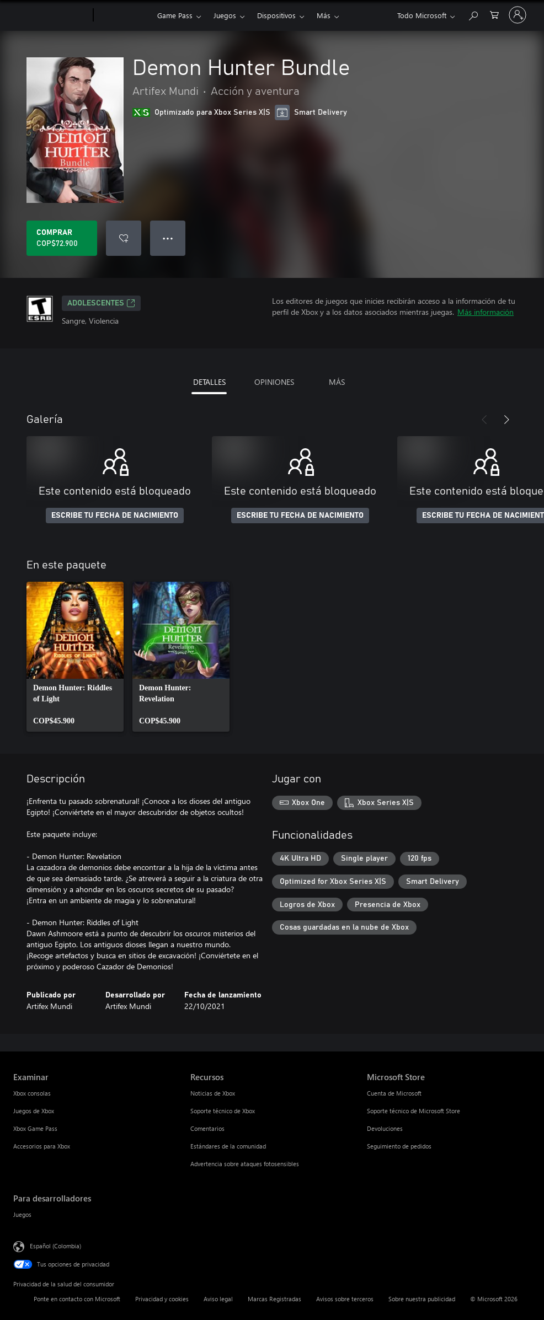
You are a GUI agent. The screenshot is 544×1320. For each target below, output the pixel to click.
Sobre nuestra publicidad (421, 1298)
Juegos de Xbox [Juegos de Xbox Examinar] (33, 1110)
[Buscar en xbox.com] (473, 14)
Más (323, 15)
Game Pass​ (175, 15)
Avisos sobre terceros (345, 1298)
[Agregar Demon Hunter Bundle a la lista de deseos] (123, 238)
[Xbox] (124, 15)
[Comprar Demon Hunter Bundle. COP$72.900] (61, 238)
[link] (75, 657)
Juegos (225, 15)
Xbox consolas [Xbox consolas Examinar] (32, 1093)
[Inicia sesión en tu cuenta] (517, 15)
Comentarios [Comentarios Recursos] (207, 1128)
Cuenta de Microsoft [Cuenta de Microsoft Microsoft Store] (394, 1093)
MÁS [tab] (337, 382)
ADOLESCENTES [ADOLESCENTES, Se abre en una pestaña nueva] (101, 303)
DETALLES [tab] (209, 382)
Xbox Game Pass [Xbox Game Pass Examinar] (35, 1128)
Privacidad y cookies (162, 1298)
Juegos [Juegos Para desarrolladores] (22, 1214)
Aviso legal (218, 1298)
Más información (485, 312)
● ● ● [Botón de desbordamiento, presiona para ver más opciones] (168, 238)
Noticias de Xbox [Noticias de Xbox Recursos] (212, 1093)
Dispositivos (276, 15)
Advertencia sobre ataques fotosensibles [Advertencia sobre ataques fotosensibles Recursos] (244, 1163)
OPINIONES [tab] (274, 382)
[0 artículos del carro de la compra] (494, 14)
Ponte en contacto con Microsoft (77, 1298)
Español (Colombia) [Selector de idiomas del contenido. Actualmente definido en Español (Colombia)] (55, 1245)
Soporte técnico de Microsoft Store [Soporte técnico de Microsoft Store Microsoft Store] (413, 1110)
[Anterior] (484, 419)
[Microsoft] (51, 15)
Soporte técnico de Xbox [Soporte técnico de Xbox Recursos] (222, 1110)
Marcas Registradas (274, 1298)
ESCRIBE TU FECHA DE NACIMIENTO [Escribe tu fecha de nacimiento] (114, 515)
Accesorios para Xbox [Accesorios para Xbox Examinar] (41, 1146)
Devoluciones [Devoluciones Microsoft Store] (385, 1128)
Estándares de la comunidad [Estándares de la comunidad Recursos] (228, 1146)
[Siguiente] (506, 419)
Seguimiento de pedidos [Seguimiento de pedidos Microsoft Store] (399, 1146)
